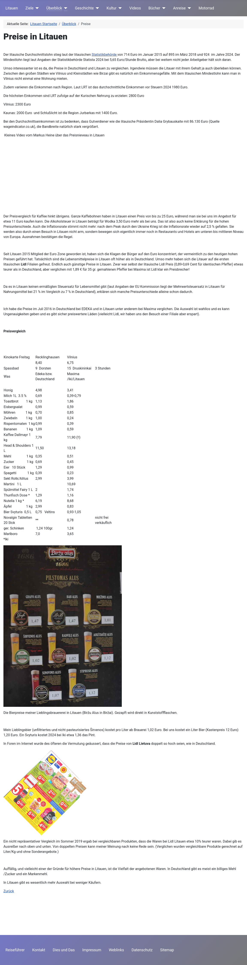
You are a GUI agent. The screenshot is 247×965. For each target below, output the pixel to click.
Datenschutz (141, 950)
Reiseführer (15, 950)
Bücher (154, 8)
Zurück (8, 891)
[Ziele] (36, 8)
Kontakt (38, 950)
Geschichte (84, 8)
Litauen (12, 8)
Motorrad (206, 8)
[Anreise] (188, 8)
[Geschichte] (96, 8)
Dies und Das (64, 950)
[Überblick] (65, 8)
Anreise (179, 8)
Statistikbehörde (104, 55)
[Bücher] (163, 8)
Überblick (54, 8)
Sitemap (167, 950)
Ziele (30, 8)
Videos (135, 8)
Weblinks (116, 950)
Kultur (111, 8)
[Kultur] (119, 8)
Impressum (91, 950)
